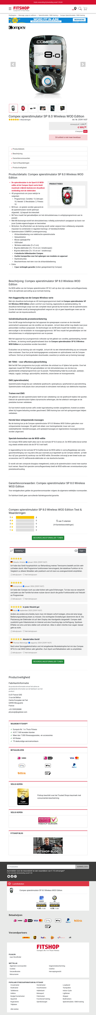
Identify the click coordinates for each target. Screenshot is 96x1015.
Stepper (65, 996)
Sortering (19, 551)
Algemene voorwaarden (18, 966)
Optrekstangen (42, 1002)
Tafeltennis (14, 991)
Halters (13, 993)
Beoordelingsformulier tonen (48, 538)
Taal (81, 551)
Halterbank (41, 991)
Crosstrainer (15, 985)
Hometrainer (41, 985)
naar (15, 957)
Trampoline (67, 988)
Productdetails (18, 149)
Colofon (52, 969)
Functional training (43, 999)
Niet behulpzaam (30, 575)
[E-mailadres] (41, 867)
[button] (13, 64)
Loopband (66, 985)
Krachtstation (41, 988)
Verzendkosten (15, 971)
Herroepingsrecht (55, 971)
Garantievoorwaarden (21, 158)
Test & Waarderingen (21, 163)
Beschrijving (17, 154)
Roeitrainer (14, 988)
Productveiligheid (20, 168)
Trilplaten (14, 1004)
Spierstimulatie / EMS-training (48, 15)
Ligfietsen (66, 993)
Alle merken (15, 1009)
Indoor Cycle (67, 991)
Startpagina (12, 15)
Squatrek (14, 999)
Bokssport (40, 993)
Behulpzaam (16, 575)
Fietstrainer (41, 996)
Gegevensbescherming (57, 966)
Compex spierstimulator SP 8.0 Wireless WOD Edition (41, 890)
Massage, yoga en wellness (27, 15)
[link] (21, 758)
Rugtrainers (15, 1002)
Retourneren (14, 974)
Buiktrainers (67, 999)
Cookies (12, 969)
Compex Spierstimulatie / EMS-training (72, 15)
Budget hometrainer (18, 996)
